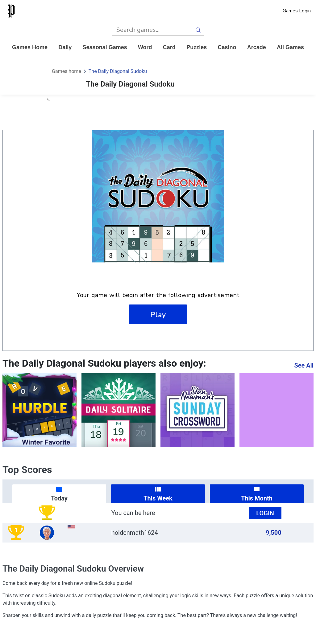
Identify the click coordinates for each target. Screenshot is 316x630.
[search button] (198, 30)
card (169, 47)
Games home (30, 47)
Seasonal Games (105, 47)
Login (265, 513)
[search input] (152, 30)
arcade (256, 47)
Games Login (297, 10)
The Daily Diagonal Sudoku (118, 71)
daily (65, 47)
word (145, 47)
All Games (290, 47)
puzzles (196, 47)
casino (227, 47)
